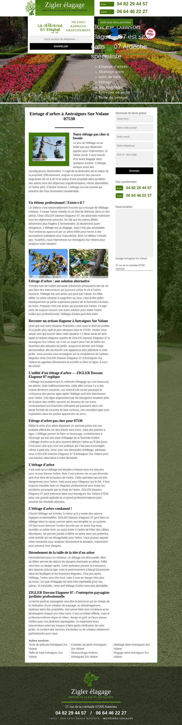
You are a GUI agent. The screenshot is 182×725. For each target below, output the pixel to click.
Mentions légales (118, 718)
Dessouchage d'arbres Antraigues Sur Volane (84, 654)
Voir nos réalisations (115, 22)
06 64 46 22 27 (132, 11)
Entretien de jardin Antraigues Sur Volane (88, 646)
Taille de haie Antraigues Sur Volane (46, 654)
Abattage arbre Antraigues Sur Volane (132, 646)
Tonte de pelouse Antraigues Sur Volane (48, 646)
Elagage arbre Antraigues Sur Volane (131, 654)
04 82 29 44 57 (132, 3)
